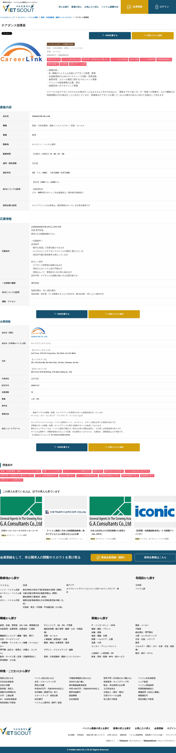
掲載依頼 (123, 735)
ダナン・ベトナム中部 (9, 600)
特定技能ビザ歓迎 (7, 703)
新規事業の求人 (147, 475)
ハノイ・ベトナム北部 (9, 590)
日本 (25, 586)
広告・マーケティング (9, 639)
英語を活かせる (7, 678)
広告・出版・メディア (145, 639)
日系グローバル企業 (112, 696)
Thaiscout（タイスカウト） (130, 741)
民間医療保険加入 (146, 689)
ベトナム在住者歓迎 (147, 678)
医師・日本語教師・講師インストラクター (56, 17)
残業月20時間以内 (8, 692)
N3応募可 (39, 699)
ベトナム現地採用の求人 (87, 475)
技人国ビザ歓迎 (110, 699)
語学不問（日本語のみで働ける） (118, 678)
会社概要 (71, 735)
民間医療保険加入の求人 (109, 475)
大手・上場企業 (7, 696)
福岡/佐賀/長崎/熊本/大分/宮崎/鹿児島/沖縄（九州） (43, 602)
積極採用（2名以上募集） (149, 692)
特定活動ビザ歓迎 (146, 699)
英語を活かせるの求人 (114, 471)
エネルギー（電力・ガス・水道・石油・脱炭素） (154, 648)
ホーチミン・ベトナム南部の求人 (77, 471)
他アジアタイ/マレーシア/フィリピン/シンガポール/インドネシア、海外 (92, 588)
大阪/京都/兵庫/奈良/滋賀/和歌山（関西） (40, 593)
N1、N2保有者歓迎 (8, 699)
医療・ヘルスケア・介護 (102, 639)
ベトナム (4, 586)
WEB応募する (109, 35)
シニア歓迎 (143, 682)
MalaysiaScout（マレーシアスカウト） (160, 741)
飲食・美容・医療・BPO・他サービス (108, 657)
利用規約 (80, 735)
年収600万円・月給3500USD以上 (49, 689)
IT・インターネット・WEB (103, 625)
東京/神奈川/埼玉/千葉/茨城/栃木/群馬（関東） (43, 590)
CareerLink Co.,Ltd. (39, 337)
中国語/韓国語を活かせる (80, 678)
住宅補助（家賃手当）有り (46, 692)
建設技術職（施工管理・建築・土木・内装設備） (63, 630)
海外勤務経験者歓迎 (77, 685)
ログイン (171, 728)
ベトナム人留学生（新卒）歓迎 (48, 703)
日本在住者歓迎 (7, 682)
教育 (137, 643)
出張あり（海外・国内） (114, 692)
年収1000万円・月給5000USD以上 (84, 689)
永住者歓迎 (74, 699)
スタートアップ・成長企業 (46, 696)
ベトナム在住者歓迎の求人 (46, 475)
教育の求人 (97, 471)
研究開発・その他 (7, 660)
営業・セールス (50, 636)
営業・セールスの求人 (52, 471)
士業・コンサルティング (146, 636)
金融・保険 (96, 632)
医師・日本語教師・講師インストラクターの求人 (20, 471)
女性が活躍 (5, 685)
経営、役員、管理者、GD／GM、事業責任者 (19, 625)
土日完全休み (109, 689)
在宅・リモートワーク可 (45, 682)
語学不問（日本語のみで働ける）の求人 (17, 475)
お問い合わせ (112, 735)
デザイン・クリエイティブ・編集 (58, 650)
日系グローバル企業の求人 (11, 480)
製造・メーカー (142, 625)
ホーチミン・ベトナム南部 (28, 17)
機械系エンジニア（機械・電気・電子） (17, 636)
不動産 (138, 629)
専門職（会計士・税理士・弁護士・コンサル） (18, 651)
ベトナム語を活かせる (44, 678)
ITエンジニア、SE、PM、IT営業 (58, 625)
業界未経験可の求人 (130, 475)
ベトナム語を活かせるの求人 (137, 471)
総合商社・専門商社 (144, 632)
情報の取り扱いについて (95, 735)
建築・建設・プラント (101, 629)
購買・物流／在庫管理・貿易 (56, 643)
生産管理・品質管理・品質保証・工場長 (17, 629)
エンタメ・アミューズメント (104, 646)
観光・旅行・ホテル (144, 653)
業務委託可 (143, 696)
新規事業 (73, 696)
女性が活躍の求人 (67, 475)
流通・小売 (96, 643)
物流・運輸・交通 (99, 636)
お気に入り (153, 35)
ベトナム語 (140, 589)
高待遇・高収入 (7, 689)
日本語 (138, 585)
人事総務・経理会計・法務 (55, 639)
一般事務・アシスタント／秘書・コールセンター (19, 644)
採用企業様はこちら (155, 557)
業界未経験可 (75, 692)
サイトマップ (171, 735)
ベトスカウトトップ (7, 17)
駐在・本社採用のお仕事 (114, 685)
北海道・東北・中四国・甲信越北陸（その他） (43, 607)
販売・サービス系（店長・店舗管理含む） (18, 657)
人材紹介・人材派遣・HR (102, 653)
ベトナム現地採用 (146, 685)
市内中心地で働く (77, 682)
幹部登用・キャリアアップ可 (116, 682)
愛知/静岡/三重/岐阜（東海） (35, 597)
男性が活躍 (39, 685)
